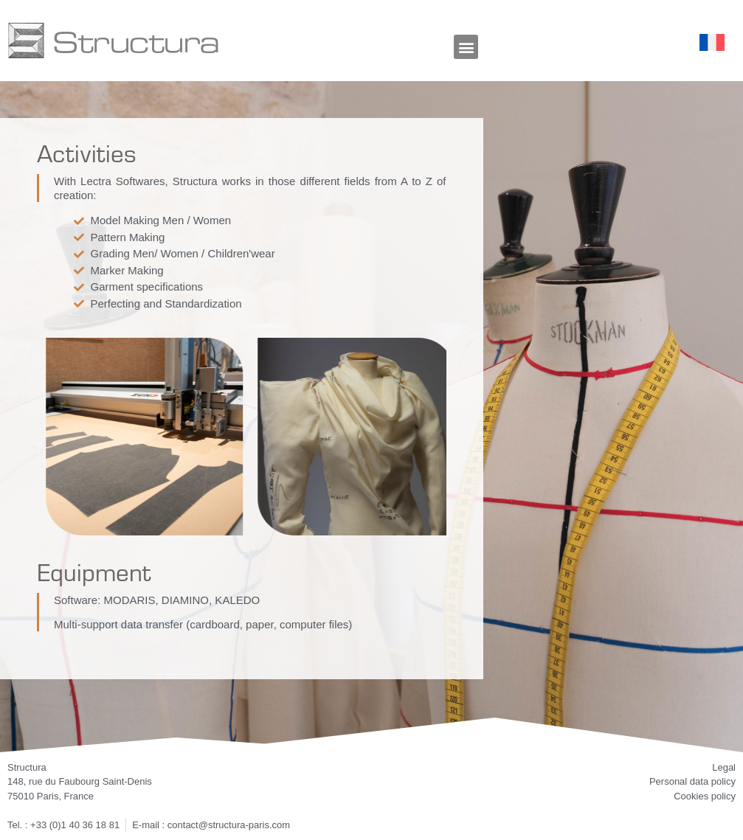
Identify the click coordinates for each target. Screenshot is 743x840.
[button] (466, 47)
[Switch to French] (712, 42)
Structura (135, 40)
